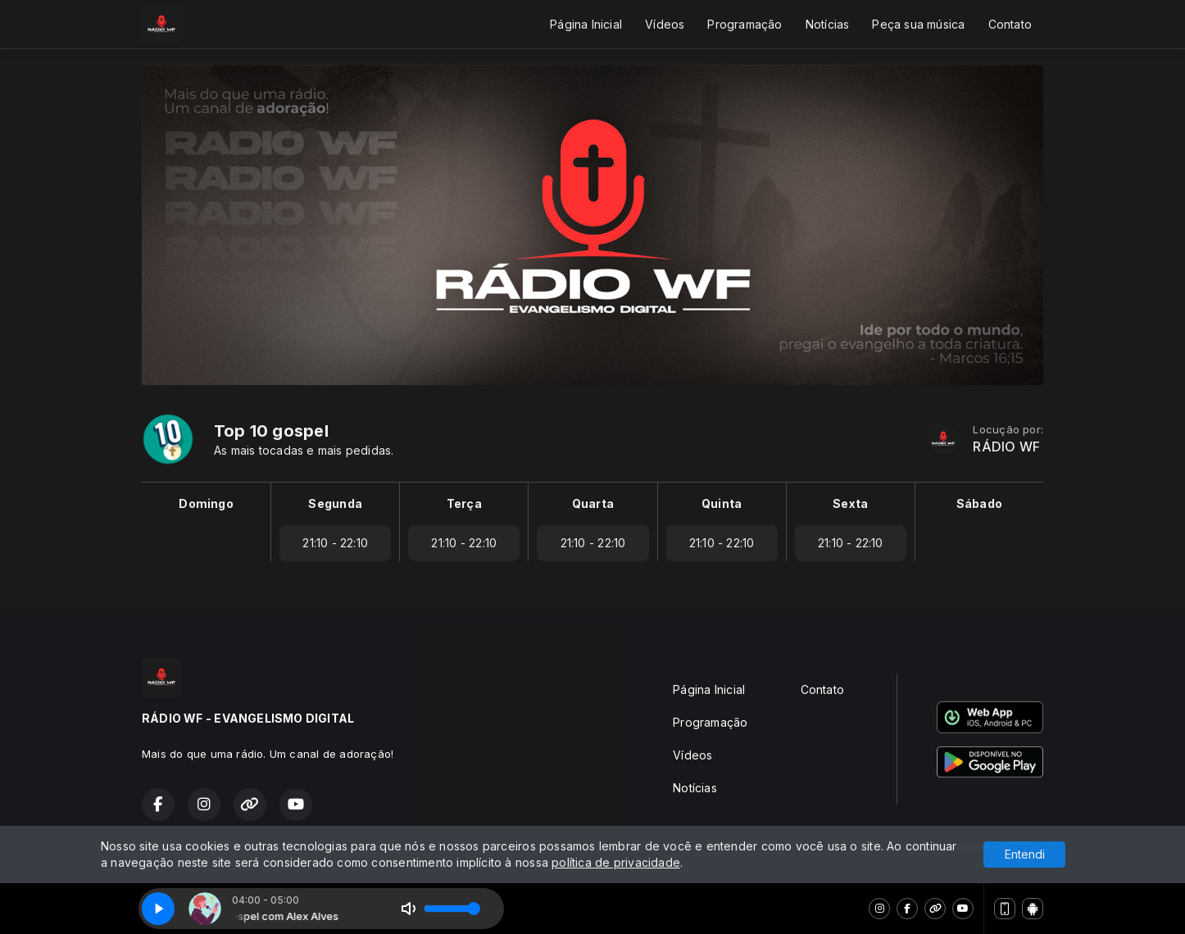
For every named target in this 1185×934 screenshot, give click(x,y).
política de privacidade (616, 862)
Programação (744, 24)
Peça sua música (918, 24)
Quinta (721, 503)
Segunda (334, 503)
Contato (1010, 24)
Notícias (828, 24)
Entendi (1025, 854)
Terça (464, 503)
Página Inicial (586, 24)
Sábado (979, 503)
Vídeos (664, 24)
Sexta (850, 503)
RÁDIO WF (1006, 447)
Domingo (206, 503)
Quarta (593, 503)
